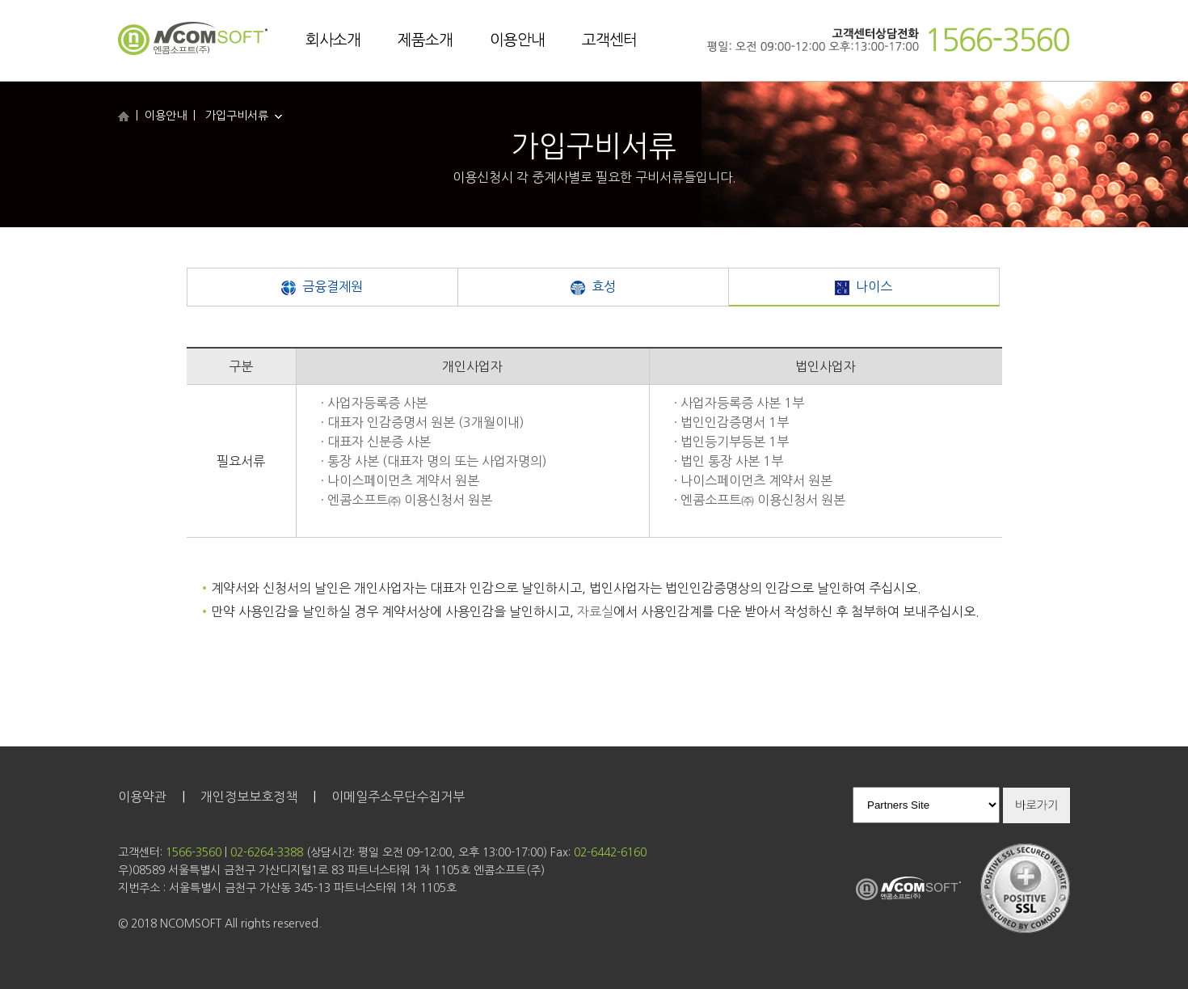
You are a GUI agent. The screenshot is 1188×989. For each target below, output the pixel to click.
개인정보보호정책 (248, 796)
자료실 (595, 611)
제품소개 (425, 40)
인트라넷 (523, 796)
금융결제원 (322, 287)
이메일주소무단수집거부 (398, 796)
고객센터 (609, 40)
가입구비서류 (243, 115)
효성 (593, 287)
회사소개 (332, 40)
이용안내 (517, 40)
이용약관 (142, 796)
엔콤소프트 (193, 39)
